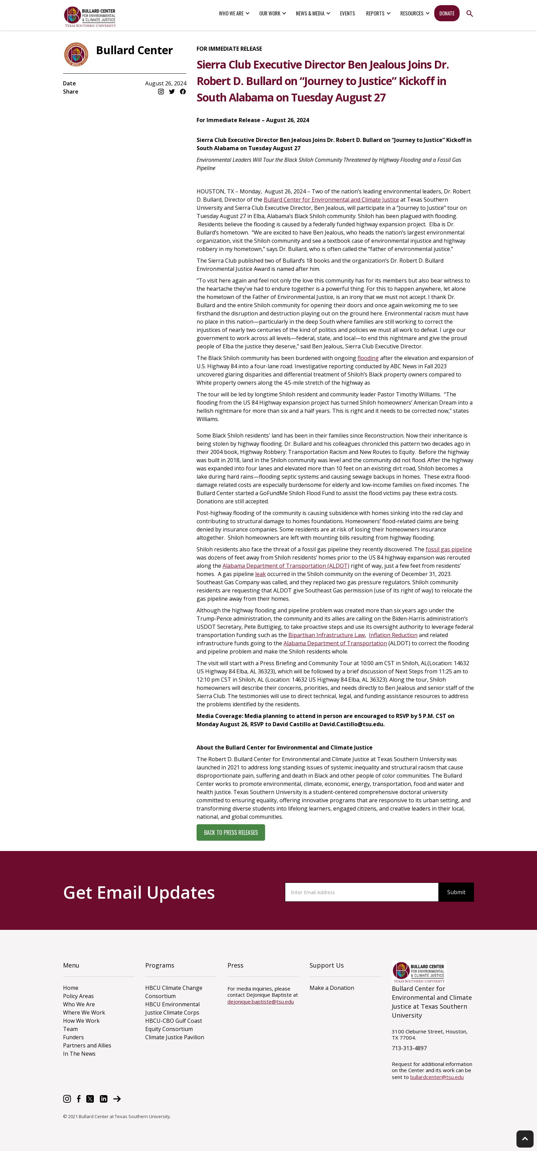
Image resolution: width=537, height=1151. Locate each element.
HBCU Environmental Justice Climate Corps (172, 1008)
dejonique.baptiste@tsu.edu (260, 1001)
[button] (233, 13)
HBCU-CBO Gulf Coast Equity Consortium (173, 1025)
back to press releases (231, 832)
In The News (79, 1053)
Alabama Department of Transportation (335, 643)
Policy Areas (78, 996)
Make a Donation (332, 988)
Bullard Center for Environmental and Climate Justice (331, 199)
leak (260, 574)
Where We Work (84, 1012)
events (347, 13)
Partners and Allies (87, 1045)
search (469, 13)
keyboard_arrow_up (525, 1138)
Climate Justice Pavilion (174, 1037)
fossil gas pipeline (449, 549)
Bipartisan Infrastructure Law (326, 635)
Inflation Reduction (393, 635)
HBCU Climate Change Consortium (173, 992)
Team (70, 1029)
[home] (90, 16)
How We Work (81, 1020)
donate (446, 13)
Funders (73, 1037)
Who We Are (79, 1004)
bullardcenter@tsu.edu (437, 1077)
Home (70, 988)
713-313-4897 (409, 1048)
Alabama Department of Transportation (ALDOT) (286, 565)
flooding (368, 358)
